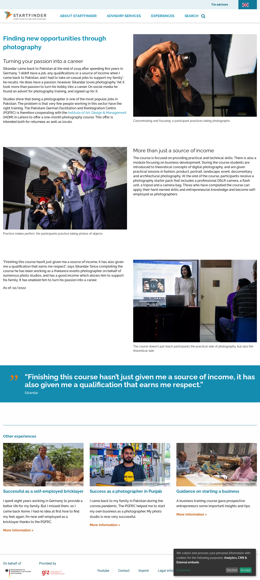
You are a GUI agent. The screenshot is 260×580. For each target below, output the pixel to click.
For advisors (220, 4)
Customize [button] (183, 570)
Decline (232, 570)
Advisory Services (124, 16)
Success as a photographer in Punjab (126, 491)
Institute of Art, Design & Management (97, 113)
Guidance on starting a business (207, 491)
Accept (245, 570)
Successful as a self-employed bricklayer (43, 491)
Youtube (103, 571)
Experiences (162, 16)
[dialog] (215, 562)
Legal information (171, 571)
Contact (123, 571)
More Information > (18, 530)
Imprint (144, 571)
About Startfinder (78, 16)
